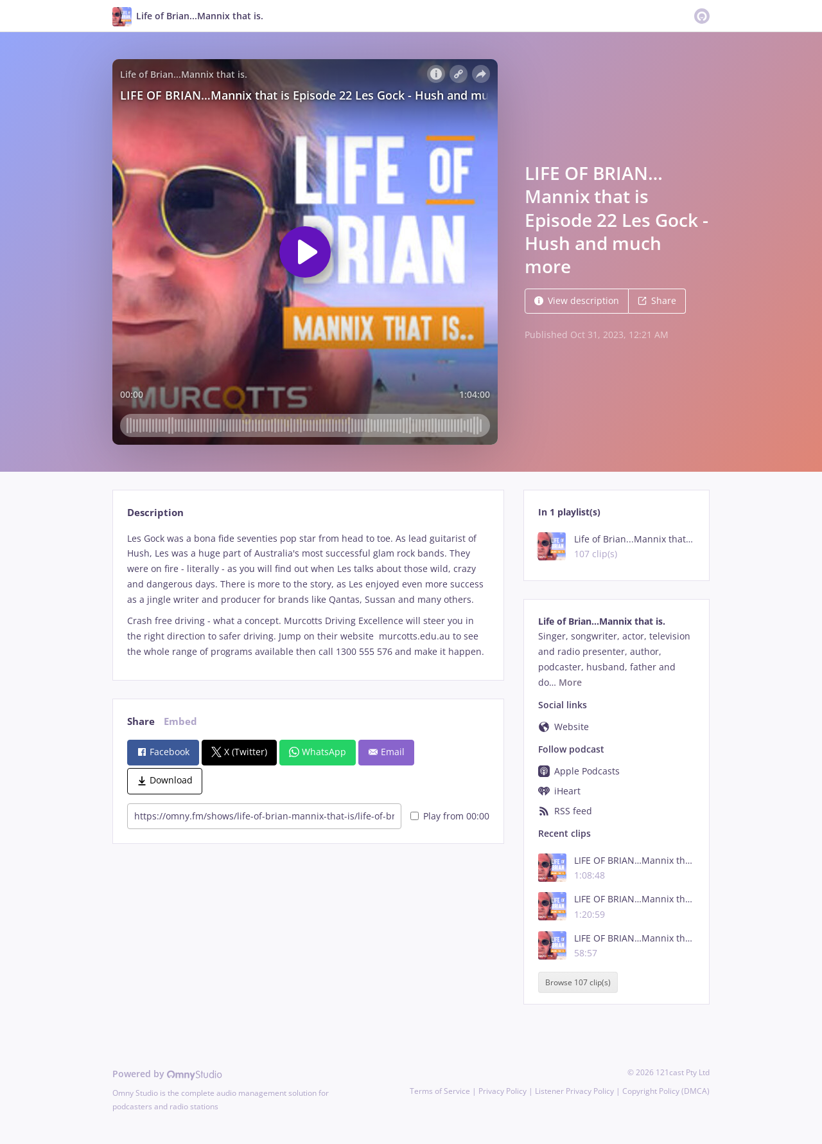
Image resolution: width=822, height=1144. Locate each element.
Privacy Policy (502, 1091)
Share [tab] (141, 721)
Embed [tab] (180, 721)
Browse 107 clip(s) (578, 982)
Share (657, 300)
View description (576, 300)
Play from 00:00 (449, 816)
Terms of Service (440, 1091)
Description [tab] (155, 512)
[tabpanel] (308, 595)
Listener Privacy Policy (574, 1091)
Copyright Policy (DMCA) (666, 1091)
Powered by (167, 1074)
